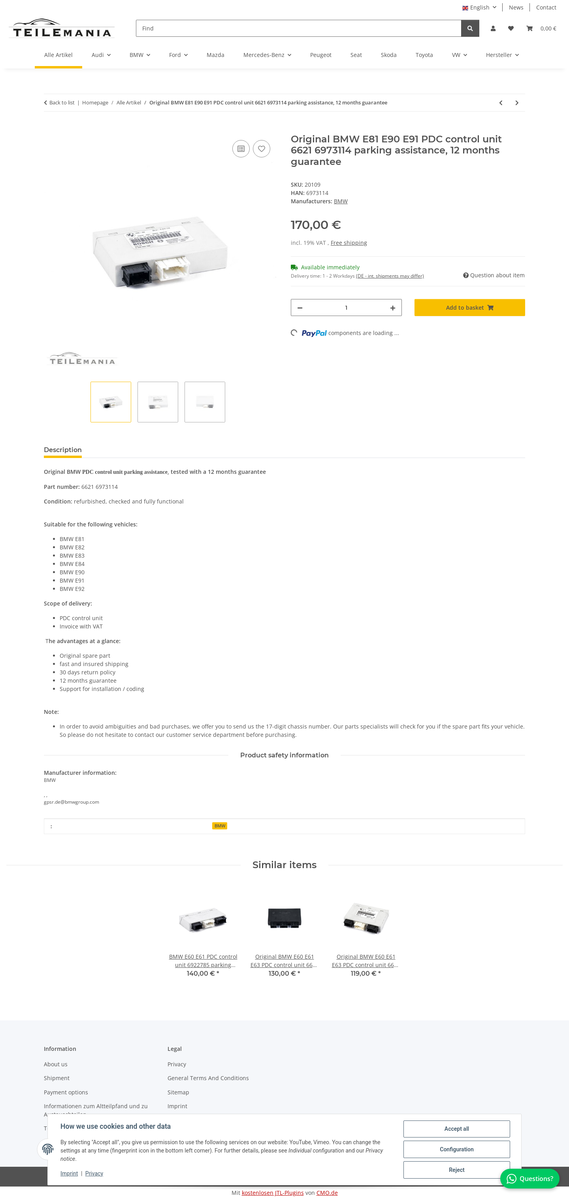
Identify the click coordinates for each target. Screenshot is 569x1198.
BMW (220, 826)
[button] (493, 28)
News (516, 7)
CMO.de (327, 1192)
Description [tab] (63, 450)
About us (56, 1064)
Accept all (457, 1129)
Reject (457, 1170)
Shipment (57, 1078)
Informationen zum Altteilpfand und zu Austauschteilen (96, 1110)
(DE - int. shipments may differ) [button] (390, 276)
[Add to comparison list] (241, 148)
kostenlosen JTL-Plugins (273, 1192)
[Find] (299, 28)
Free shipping (349, 242)
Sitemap (178, 1092)
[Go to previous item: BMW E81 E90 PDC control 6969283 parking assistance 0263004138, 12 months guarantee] (501, 102)
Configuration (456, 1149)
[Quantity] (346, 307)
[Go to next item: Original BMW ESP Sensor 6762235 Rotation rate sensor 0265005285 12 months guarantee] (517, 102)
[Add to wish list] (261, 148)
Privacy (94, 1173)
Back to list (62, 102)
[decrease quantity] (300, 307)
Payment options (66, 1092)
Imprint (69, 1173)
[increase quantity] (392, 307)
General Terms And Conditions (208, 1078)
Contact (546, 7)
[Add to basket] (50, 129)
